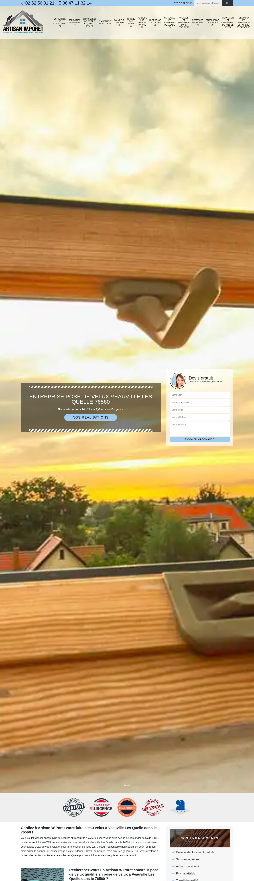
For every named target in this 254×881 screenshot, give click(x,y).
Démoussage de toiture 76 (212, 22)
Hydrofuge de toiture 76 (155, 22)
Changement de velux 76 (105, 22)
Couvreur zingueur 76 (119, 22)
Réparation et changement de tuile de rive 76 (228, 22)
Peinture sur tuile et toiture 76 (142, 22)
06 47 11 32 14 (75, 3)
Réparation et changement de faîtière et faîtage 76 (243, 22)
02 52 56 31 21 (37, 3)
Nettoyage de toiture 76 (197, 22)
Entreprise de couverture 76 (59, 22)
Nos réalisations (91, 417)
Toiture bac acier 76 (131, 22)
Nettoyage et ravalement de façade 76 (170, 22)
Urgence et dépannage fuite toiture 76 (184, 22)
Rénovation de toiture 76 (74, 22)
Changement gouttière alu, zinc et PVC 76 (89, 22)
